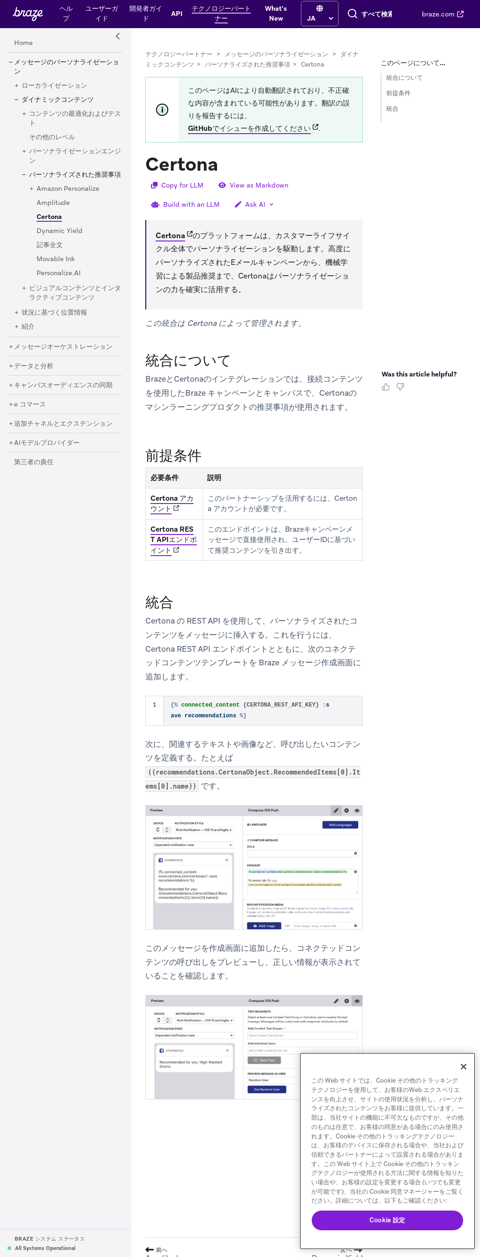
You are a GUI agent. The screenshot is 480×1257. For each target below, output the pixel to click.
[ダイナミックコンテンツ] (58, 108)
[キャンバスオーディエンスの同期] (63, 393)
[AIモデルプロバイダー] (47, 451)
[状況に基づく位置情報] (54, 320)
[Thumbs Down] (402, 398)
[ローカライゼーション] (54, 93)
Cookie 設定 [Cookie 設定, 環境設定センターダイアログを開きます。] (387, 1220)
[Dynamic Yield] (59, 239)
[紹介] (28, 334)
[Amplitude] (53, 211)
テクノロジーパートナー (178, 62)
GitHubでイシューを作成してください (249, 136)
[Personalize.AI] (59, 281)
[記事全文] (50, 253)
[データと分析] (33, 374)
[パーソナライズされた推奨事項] (75, 183)
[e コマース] (30, 412)
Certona (170, 243)
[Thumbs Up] (387, 398)
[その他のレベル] (52, 145)
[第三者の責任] (33, 470)
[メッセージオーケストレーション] (63, 355)
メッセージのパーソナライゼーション (276, 62)
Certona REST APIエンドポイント (173, 548)
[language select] (250, 17)
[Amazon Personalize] (68, 197)
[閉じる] (463, 1066)
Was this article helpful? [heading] (419, 382)
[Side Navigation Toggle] (118, 44)
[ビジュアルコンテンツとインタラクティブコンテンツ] (75, 301)
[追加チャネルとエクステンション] (63, 432)
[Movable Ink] (56, 267)
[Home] (23, 51)
